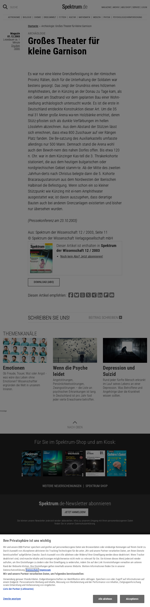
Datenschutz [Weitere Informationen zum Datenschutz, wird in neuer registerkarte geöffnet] (32, 573)
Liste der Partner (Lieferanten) (18, 592)
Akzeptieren (132, 602)
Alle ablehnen (105, 602)
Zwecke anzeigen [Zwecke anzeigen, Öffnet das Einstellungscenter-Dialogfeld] (12, 601)
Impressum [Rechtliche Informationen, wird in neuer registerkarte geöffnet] (45, 573)
